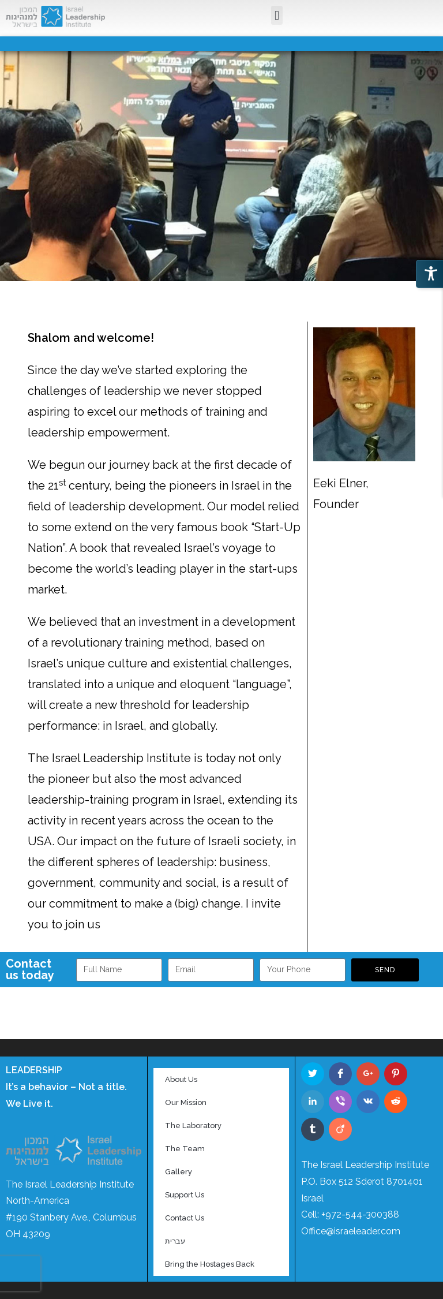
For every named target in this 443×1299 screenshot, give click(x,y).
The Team (185, 1148)
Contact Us (184, 1218)
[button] (277, 15)
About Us (181, 1079)
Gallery (178, 1171)
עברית (175, 1241)
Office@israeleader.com (350, 1231)
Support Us (184, 1194)
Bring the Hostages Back (209, 1264)
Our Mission (186, 1102)
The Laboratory (193, 1125)
